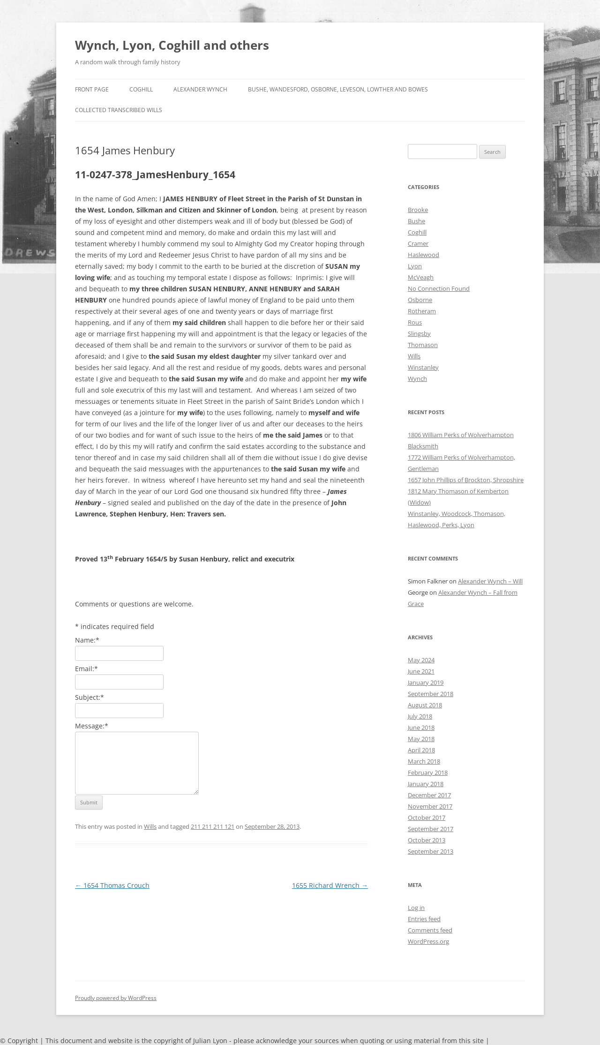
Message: (91, 725)
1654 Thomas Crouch (112, 885)
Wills (150, 826)
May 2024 (421, 660)
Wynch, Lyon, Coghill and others (172, 45)
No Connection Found (439, 288)
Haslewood (423, 254)
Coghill (141, 89)
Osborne (420, 299)
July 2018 (420, 716)
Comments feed (430, 930)
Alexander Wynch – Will (490, 581)
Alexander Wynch (200, 89)
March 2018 (424, 761)
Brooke (418, 209)
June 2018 (421, 727)
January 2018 (425, 784)
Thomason (423, 345)
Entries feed (424, 919)
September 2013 (430, 851)
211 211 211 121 (212, 826)
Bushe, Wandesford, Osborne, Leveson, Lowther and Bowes (338, 89)
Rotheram (422, 311)
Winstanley (423, 367)
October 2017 (426, 817)
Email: (86, 668)
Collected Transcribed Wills (118, 110)
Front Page (92, 89)
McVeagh (421, 277)
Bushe (416, 221)
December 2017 (429, 795)
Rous (415, 322)
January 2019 (425, 682)
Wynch (417, 378)
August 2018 (425, 705)
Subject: (89, 697)
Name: (87, 640)
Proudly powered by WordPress (116, 998)
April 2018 (421, 750)
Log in (416, 907)
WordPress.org (428, 941)
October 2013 (426, 840)
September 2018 (430, 693)
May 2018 (421, 739)
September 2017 (430, 829)
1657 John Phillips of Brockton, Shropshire (466, 480)
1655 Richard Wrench (330, 885)
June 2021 (421, 671)
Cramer (418, 243)
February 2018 (428, 772)
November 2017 (430, 806)
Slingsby (419, 333)
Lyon (415, 266)
